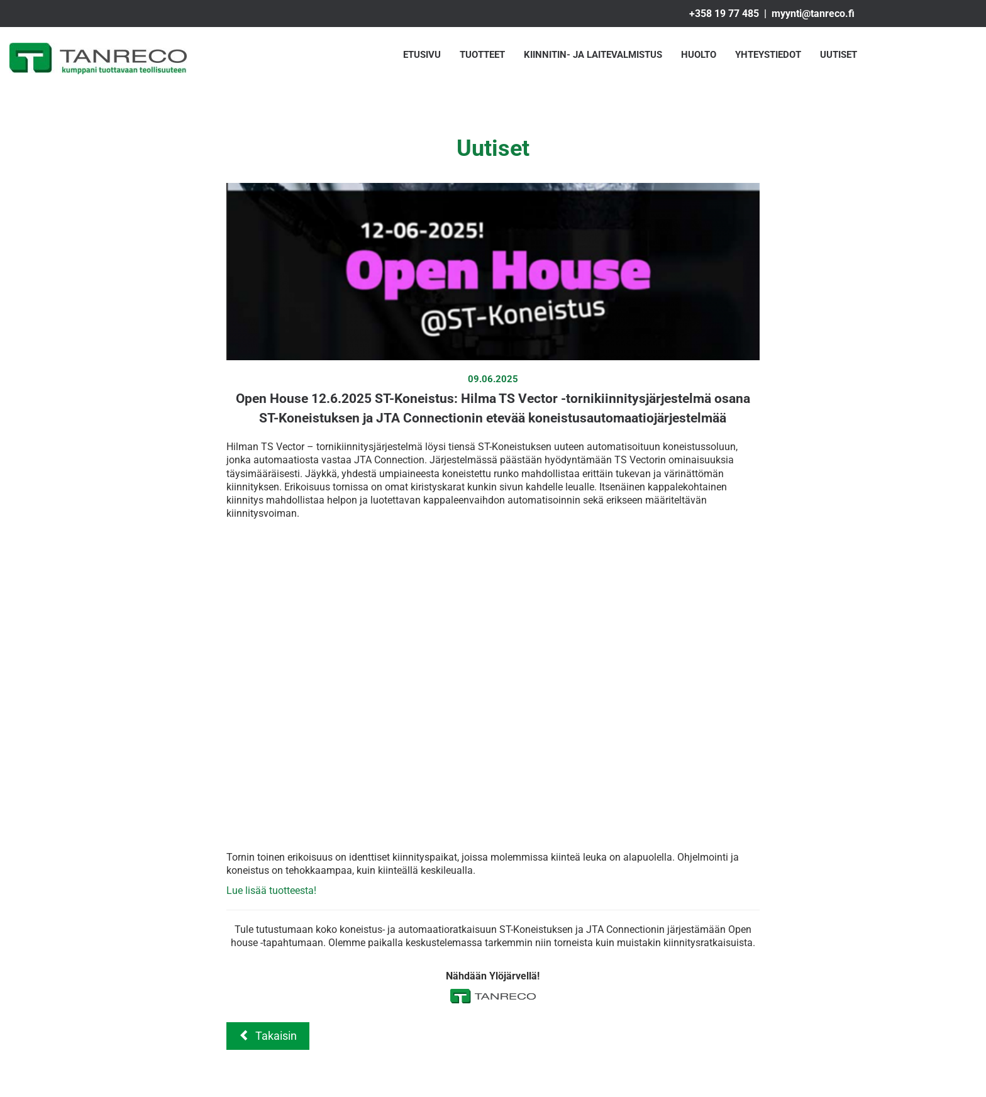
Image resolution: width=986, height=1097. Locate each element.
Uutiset (838, 54)
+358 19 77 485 (724, 13)
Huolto (698, 54)
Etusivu (422, 54)
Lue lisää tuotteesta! (271, 890)
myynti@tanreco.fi (813, 13)
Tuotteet (482, 54)
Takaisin (268, 1035)
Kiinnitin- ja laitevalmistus (593, 54)
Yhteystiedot (768, 54)
